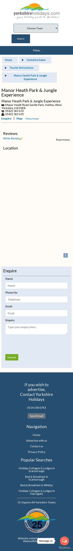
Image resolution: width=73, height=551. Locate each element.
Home (36, 434)
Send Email (36, 415)
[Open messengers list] (64, 540)
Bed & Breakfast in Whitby (36, 485)
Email (8, 306)
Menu (36, 50)
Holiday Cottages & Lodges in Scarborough (36, 469)
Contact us (36, 446)
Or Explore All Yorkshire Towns (37, 502)
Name (9, 278)
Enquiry (10, 320)
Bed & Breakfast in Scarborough (36, 478)
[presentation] (32, 344)
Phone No (11, 292)
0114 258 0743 (36, 407)
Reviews (10, 133)
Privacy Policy (36, 451)
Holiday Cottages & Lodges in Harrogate (36, 492)
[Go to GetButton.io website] (64, 548)
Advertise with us (36, 440)
